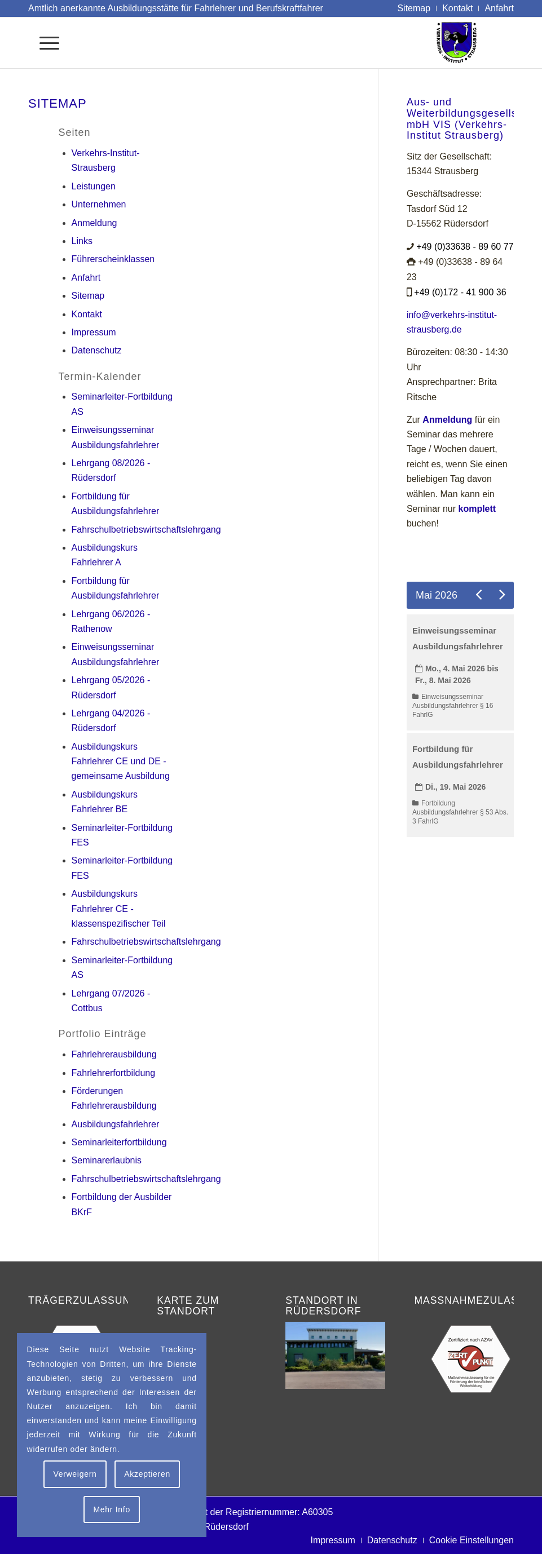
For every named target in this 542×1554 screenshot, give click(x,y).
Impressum (94, 332)
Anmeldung (94, 223)
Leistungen (94, 186)
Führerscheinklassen (113, 259)
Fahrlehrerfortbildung (114, 1073)
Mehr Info (111, 1509)
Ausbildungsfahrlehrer (116, 1124)
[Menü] (43, 42)
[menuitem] (414, 8)
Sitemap (88, 295)
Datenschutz (97, 350)
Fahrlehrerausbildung (114, 1054)
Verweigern (74, 1473)
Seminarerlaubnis (107, 1160)
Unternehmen (99, 204)
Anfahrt (86, 277)
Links (82, 241)
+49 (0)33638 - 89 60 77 (464, 246)
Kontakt (87, 314)
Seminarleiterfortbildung (119, 1142)
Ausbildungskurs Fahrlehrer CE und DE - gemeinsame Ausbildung (121, 761)
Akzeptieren (147, 1473)
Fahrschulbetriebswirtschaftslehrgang (146, 529)
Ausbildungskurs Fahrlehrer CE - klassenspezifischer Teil (119, 908)
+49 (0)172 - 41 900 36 (460, 292)
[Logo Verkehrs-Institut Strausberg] (475, 42)
